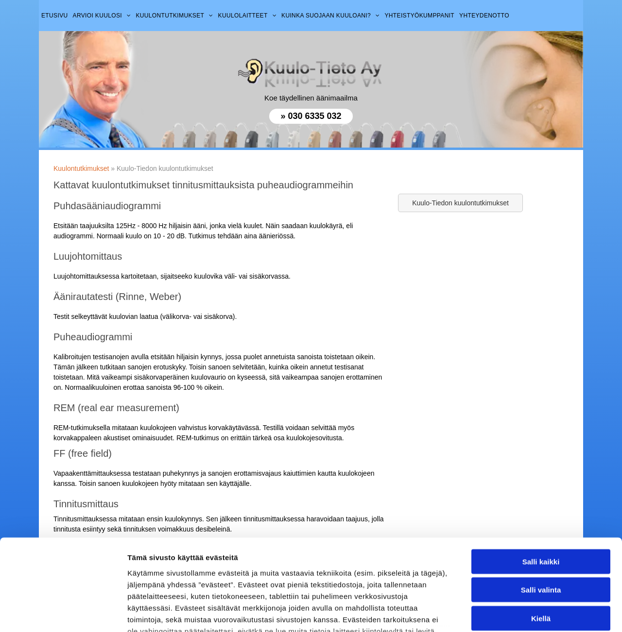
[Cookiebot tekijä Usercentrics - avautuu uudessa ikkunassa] (62, 613)
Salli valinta (541, 510)
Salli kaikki (541, 482)
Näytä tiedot (520, 613)
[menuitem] (54, 15)
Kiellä (541, 539)
